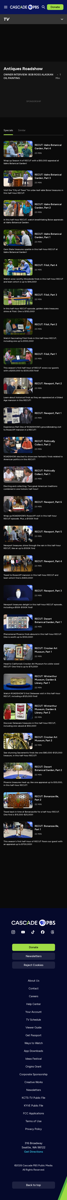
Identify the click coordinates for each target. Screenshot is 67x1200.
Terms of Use (33, 1121)
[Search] (43, 7)
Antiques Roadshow (23, 68)
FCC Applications (33, 1113)
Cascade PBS (30, 1165)
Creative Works (33, 1082)
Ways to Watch (33, 1043)
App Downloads (33, 1051)
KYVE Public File (33, 1105)
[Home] (33, 922)
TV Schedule (33, 1019)
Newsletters (33, 956)
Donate (55, 7)
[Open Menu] (62, 19)
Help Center (33, 1004)
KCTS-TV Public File (33, 1097)
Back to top (33, 1185)
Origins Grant (33, 1066)
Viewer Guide (33, 1027)
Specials (8, 130)
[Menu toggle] (6, 7)
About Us (33, 980)
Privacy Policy (33, 1129)
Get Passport (33, 1035)
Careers (33, 996)
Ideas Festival (33, 1058)
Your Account (33, 1012)
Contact (34, 988)
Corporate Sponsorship (33, 1074)
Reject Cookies (33, 965)
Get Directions (33, 1151)
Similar (22, 130)
